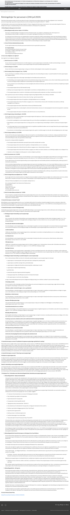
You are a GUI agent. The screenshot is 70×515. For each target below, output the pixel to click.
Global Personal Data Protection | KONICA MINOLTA (12, 494)
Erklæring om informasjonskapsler (11, 510)
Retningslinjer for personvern (25, 510)
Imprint (2, 510)
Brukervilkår (34, 510)
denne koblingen (40, 1)
